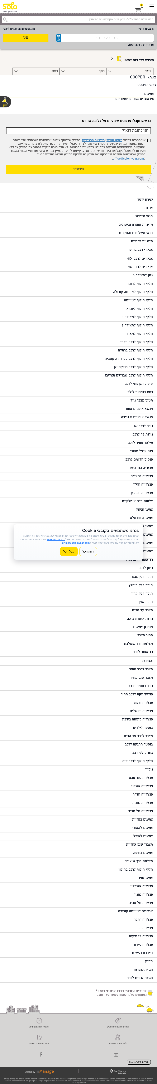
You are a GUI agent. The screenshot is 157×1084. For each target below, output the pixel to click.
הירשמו (78, 169)
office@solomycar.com (128, 159)
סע (25, 38)
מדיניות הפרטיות (93, 140)
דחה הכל (88, 551)
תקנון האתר (114, 140)
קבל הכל (69, 551)
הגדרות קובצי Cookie (138, 1062)
